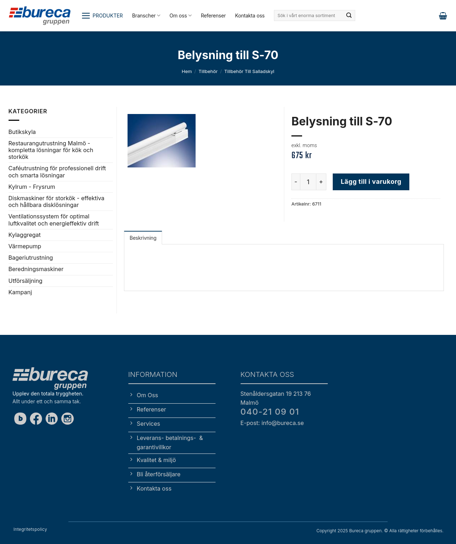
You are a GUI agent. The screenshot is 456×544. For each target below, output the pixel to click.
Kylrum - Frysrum (32, 186)
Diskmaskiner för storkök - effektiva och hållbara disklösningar (56, 201)
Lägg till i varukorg (371, 181)
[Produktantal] (308, 181)
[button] (102, 15)
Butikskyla (22, 131)
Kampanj (20, 292)
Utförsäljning (26, 280)
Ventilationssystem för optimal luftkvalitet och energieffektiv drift (54, 220)
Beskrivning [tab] (143, 238)
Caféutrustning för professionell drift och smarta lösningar (57, 171)
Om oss (181, 15)
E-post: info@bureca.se (272, 422)
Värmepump (25, 246)
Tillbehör (208, 71)
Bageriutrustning (31, 257)
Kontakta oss (250, 15)
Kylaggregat (25, 234)
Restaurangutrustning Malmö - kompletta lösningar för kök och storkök (51, 150)
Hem (187, 71)
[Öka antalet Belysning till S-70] (321, 181)
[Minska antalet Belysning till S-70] (295, 181)
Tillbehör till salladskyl (249, 71)
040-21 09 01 (269, 411)
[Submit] (349, 15)
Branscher (146, 15)
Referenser (213, 15)
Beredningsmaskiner (36, 269)
